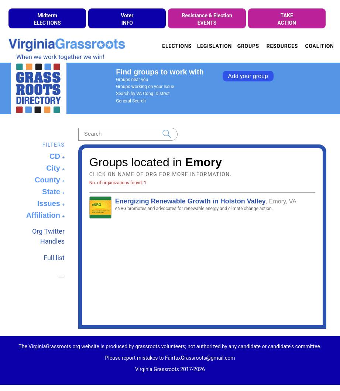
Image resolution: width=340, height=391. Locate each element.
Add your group (248, 76)
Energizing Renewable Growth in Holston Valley (190, 201)
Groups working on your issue (145, 86)
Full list (54, 258)
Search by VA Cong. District (142, 93)
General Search (131, 101)
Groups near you (132, 79)
